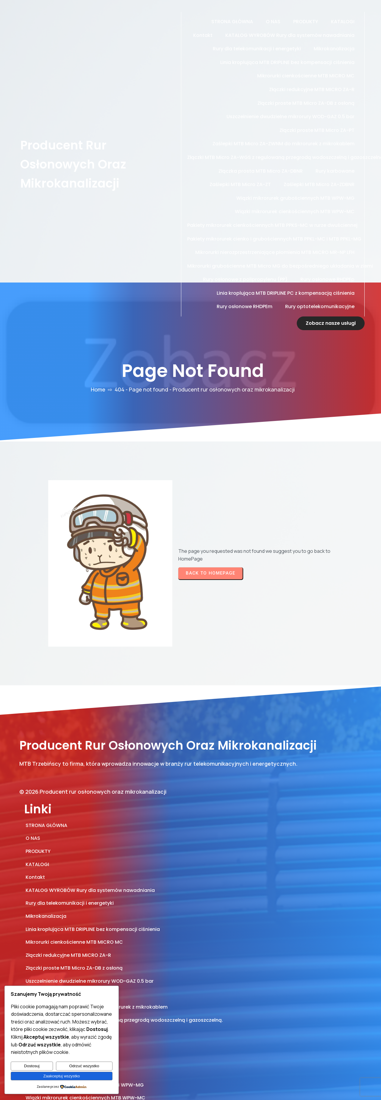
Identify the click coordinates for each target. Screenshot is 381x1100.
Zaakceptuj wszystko (61, 1076)
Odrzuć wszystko (84, 1066)
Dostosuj (32, 1066)
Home (98, 375)
